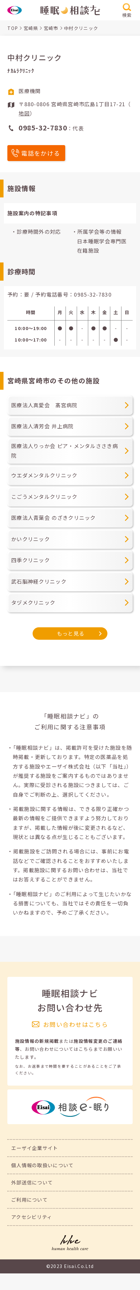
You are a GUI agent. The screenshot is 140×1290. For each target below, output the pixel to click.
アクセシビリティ (31, 1216)
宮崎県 (31, 28)
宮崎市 (51, 28)
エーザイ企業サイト (34, 1147)
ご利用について (29, 1199)
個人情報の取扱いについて (42, 1164)
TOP (12, 28)
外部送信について (32, 1182)
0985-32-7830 (93, 294)
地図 (24, 113)
